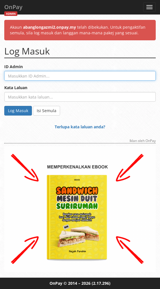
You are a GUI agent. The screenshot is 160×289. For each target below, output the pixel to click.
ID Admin (13, 66)
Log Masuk (18, 110)
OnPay (13, 8)
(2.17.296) (101, 283)
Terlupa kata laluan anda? (80, 126)
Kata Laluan (15, 87)
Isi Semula (46, 110)
